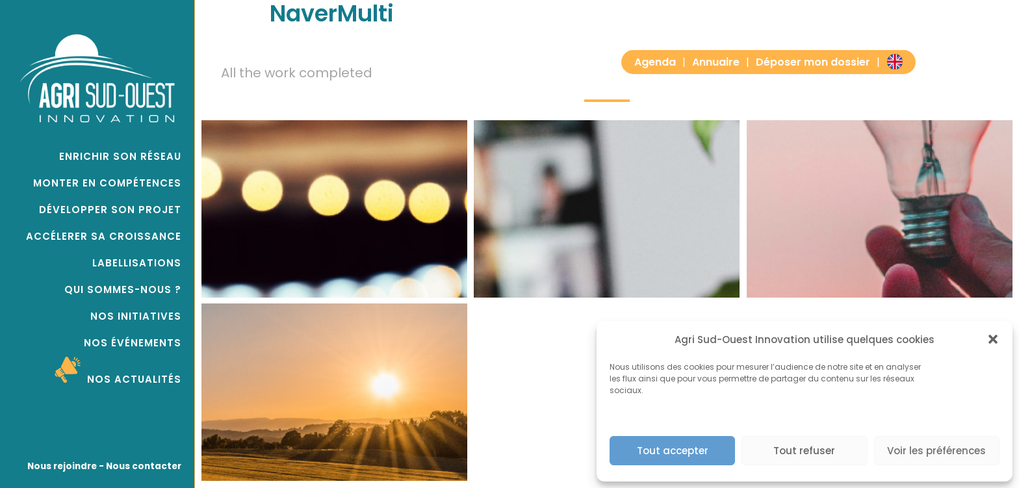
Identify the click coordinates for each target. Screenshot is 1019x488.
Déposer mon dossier (813, 62)
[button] (993, 339)
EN (894, 61)
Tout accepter (672, 450)
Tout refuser (804, 450)
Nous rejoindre (62, 466)
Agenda (655, 62)
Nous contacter (142, 466)
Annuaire (716, 62)
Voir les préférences (936, 450)
